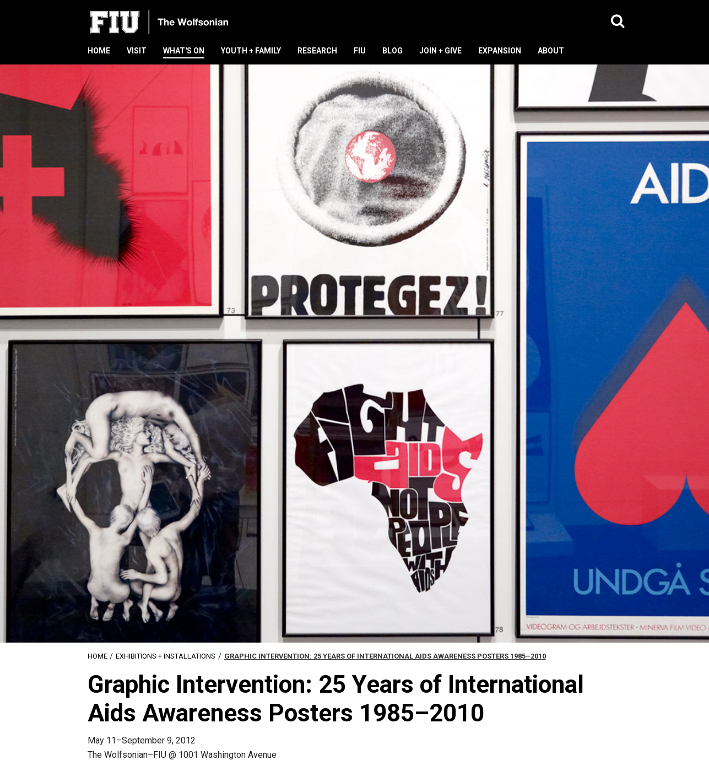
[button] (618, 22)
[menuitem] (97, 656)
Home (97, 656)
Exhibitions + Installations (165, 656)
